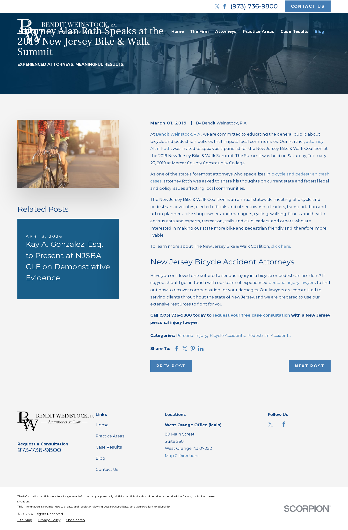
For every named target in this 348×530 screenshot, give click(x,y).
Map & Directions (182, 455)
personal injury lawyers (292, 282)
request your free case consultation (251, 315)
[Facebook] (224, 6)
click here (280, 246)
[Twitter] (217, 6)
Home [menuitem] (177, 31)
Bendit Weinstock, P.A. (178, 134)
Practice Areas (110, 436)
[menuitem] (24, 520)
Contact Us (107, 469)
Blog (100, 458)
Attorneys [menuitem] (226, 31)
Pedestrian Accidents (269, 335)
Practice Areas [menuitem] (258, 31)
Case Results (109, 447)
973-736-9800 (39, 450)
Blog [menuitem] (319, 31)
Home (102, 424)
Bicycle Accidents (227, 335)
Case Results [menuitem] (295, 31)
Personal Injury (191, 335)
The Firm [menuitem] (199, 31)
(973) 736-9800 (254, 6)
